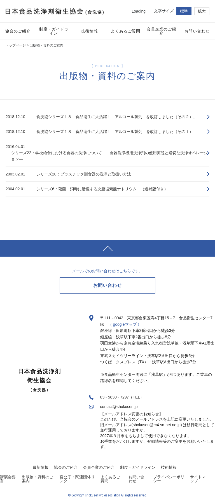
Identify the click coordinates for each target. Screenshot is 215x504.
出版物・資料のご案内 (37, 479)
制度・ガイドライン (137, 468)
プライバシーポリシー (168, 479)
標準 (184, 11)
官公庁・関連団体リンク (77, 479)
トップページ (16, 45)
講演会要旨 (8, 479)
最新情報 (40, 468)
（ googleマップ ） (125, 324)
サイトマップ (198, 479)
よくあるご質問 (110, 479)
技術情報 (169, 468)
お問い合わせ (136, 479)
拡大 (202, 11)
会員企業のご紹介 (98, 468)
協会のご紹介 (66, 468)
